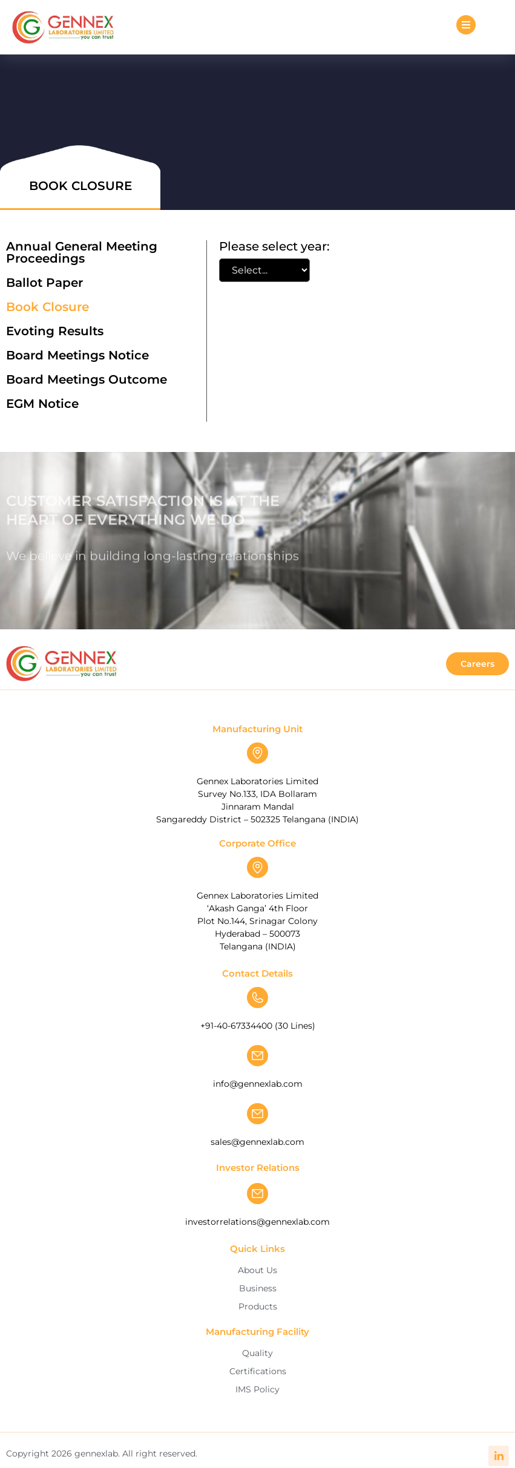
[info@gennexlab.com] (257, 1055)
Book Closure (47, 307)
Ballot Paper (44, 282)
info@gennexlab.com (258, 1083)
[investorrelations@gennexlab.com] (257, 1193)
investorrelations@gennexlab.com (257, 1221)
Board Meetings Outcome (86, 379)
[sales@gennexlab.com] (257, 1113)
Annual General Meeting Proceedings (81, 252)
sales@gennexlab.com (257, 1141)
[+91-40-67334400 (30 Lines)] (257, 997)
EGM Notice (42, 403)
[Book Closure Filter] (264, 270)
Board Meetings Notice (77, 355)
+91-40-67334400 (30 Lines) (257, 1025)
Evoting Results (54, 331)
